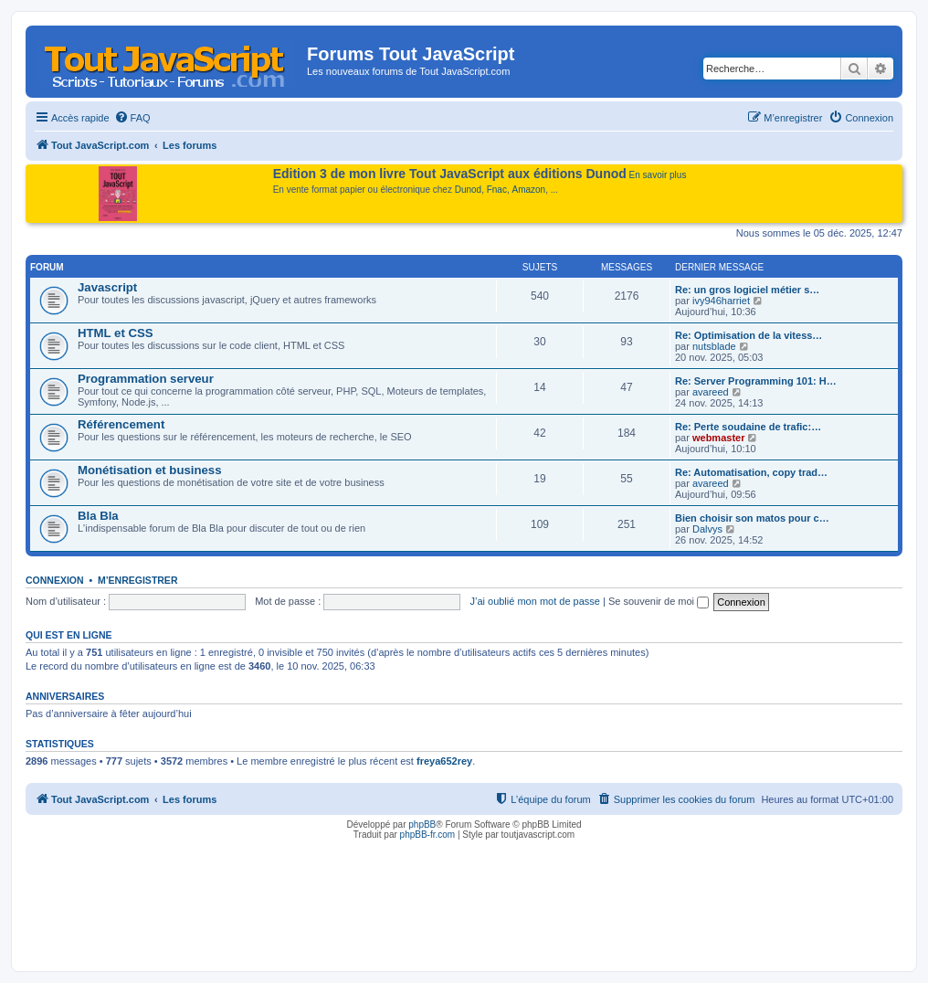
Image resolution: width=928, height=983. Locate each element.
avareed (710, 391)
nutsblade (714, 346)
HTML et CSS (115, 333)
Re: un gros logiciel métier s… (747, 289)
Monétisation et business (150, 470)
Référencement (121, 424)
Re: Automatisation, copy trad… (751, 472)
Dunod (468, 190)
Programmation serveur (146, 379)
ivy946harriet (721, 300)
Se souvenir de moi (658, 601)
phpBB (422, 824)
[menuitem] (132, 118)
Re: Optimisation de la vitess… (748, 335)
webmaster (718, 437)
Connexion (55, 580)
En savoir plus (658, 175)
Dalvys (707, 528)
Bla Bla (98, 516)
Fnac (497, 190)
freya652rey (444, 761)
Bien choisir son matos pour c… (752, 518)
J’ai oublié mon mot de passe (534, 601)
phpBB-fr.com (428, 835)
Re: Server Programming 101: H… (756, 380)
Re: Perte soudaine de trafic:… (748, 426)
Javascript (107, 287)
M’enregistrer (138, 580)
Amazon (529, 190)
